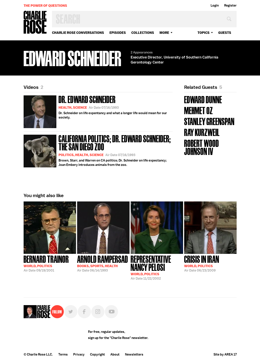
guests (224, 33)
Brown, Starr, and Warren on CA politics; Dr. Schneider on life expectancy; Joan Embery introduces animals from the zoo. (98, 150)
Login (215, 5)
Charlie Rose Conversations (78, 33)
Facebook (84, 311)
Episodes (117, 33)
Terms (63, 354)
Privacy (79, 354)
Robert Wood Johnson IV (201, 147)
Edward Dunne (203, 99)
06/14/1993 (102, 263)
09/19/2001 (46, 263)
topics (204, 33)
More (164, 33)
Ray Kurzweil (202, 132)
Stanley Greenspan (209, 121)
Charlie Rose (35, 22)
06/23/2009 (201, 263)
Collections (142, 33)
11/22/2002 (157, 267)
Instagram (97, 311)
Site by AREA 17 (225, 354)
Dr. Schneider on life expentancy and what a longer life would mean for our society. (95, 111)
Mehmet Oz (198, 110)
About (115, 354)
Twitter (70, 311)
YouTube (111, 311)
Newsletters (134, 354)
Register (230, 5)
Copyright (97, 354)
